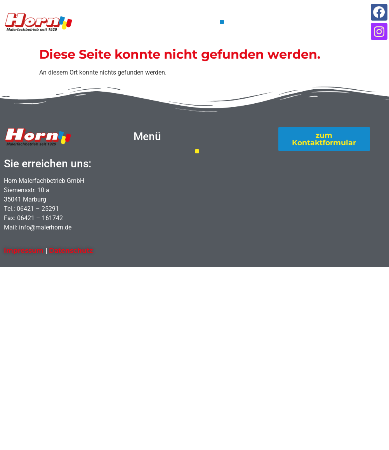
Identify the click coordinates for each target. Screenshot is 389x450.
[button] (222, 22)
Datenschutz (71, 250)
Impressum (23, 250)
